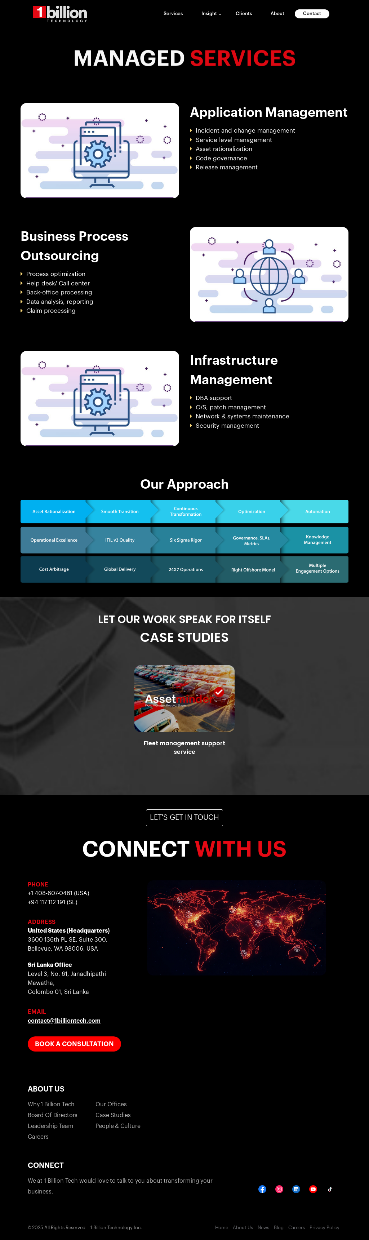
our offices (110, 1104)
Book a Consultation (74, 1044)
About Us (243, 1227)
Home (221, 1227)
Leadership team (51, 1126)
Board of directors (52, 1115)
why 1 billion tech (51, 1104)
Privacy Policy (324, 1227)
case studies (112, 1115)
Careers (38, 1137)
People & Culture (117, 1126)
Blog (279, 1227)
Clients (244, 13)
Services (173, 13)
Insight (209, 13)
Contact (312, 13)
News (263, 1227)
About (277, 13)
